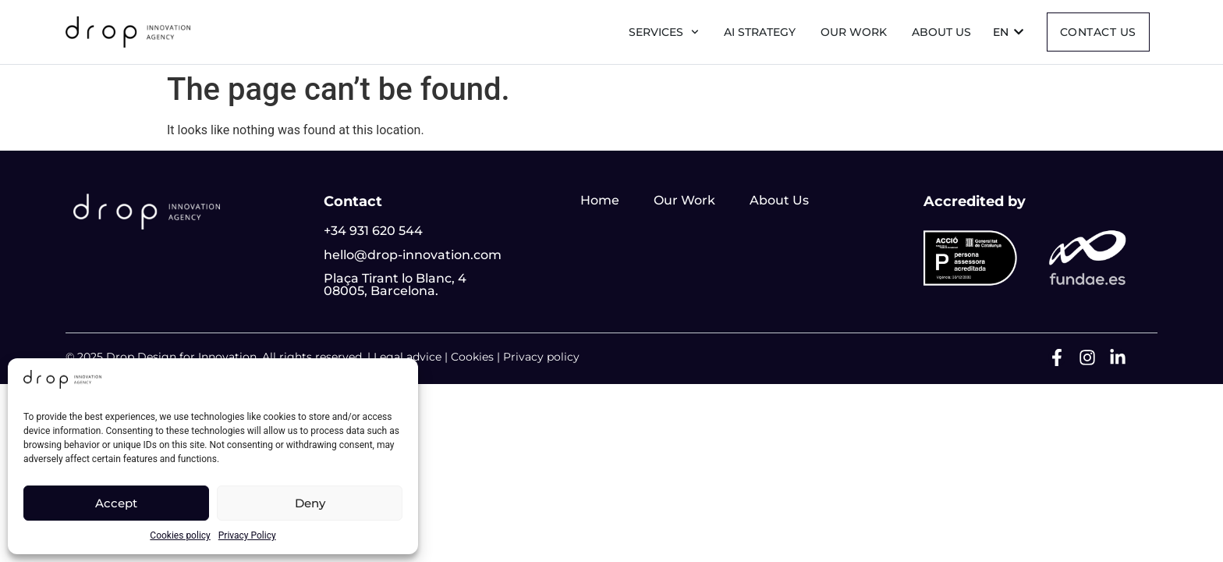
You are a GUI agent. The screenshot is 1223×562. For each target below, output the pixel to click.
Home (599, 200)
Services (664, 32)
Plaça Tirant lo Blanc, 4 (395, 278)
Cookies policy (180, 535)
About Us (779, 200)
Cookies (472, 357)
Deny (310, 503)
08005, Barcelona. (381, 290)
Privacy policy (541, 357)
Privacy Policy (247, 535)
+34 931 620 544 (373, 230)
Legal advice (407, 357)
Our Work (854, 32)
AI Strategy (760, 32)
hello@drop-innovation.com (413, 254)
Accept (116, 503)
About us (941, 32)
